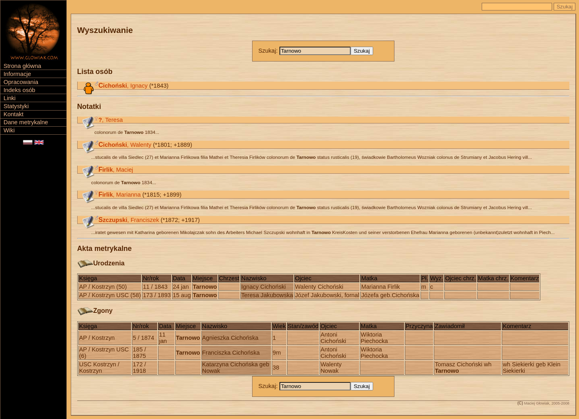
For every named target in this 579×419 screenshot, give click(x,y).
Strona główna (22, 66)
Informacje (17, 74)
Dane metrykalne (26, 122)
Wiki (9, 130)
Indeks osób (19, 90)
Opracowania (21, 82)
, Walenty (125, 145)
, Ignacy (123, 85)
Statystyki (16, 106)
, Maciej (116, 169)
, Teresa (111, 120)
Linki (10, 98)
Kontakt (14, 114)
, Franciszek (129, 220)
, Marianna (120, 194)
